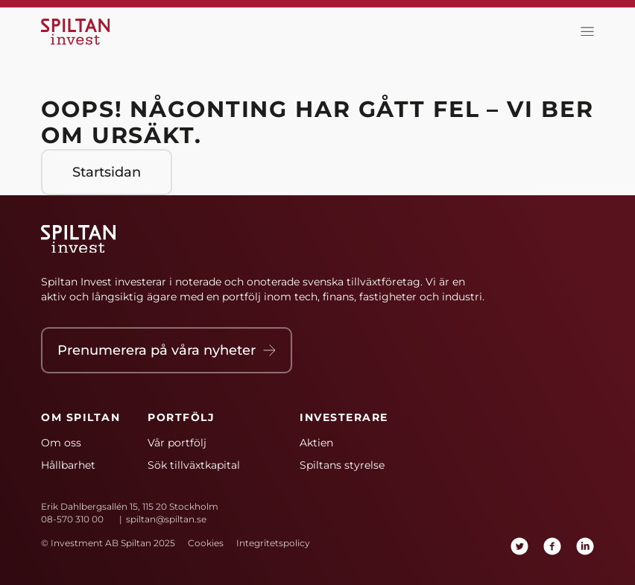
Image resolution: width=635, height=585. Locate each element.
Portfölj (181, 417)
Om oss (61, 442)
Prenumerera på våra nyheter (166, 350)
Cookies (206, 542)
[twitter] (519, 546)
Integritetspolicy (273, 542)
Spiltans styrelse (342, 465)
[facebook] (552, 546)
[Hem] (78, 32)
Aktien (316, 442)
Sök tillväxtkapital (194, 465)
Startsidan (106, 172)
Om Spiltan (80, 417)
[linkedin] (585, 546)
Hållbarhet (68, 465)
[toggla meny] (583, 31)
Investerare (344, 417)
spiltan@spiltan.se (166, 519)
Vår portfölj (177, 442)
